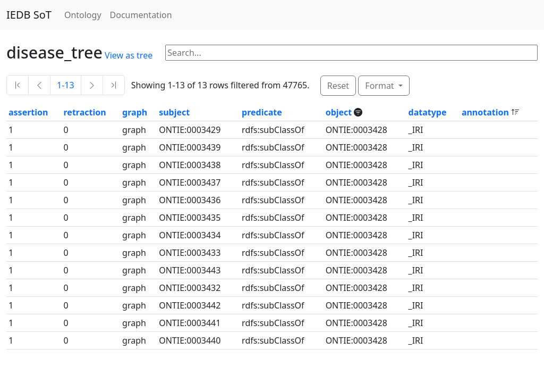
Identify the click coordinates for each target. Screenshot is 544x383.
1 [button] (10, 130)
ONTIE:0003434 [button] (189, 235)
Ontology (82, 15)
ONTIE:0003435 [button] (189, 217)
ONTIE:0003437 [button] (189, 182)
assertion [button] (28, 112)
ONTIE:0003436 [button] (189, 200)
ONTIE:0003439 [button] (189, 147)
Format (380, 85)
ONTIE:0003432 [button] (189, 288)
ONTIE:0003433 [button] (189, 253)
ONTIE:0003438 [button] (189, 165)
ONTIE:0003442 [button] (189, 305)
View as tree (128, 55)
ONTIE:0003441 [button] (189, 323)
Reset (338, 85)
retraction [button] (85, 112)
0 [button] (66, 130)
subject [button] (174, 112)
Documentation (141, 15)
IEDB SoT (29, 14)
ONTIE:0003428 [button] (356, 130)
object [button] (340, 112)
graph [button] (134, 112)
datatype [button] (428, 112)
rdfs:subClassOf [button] (273, 130)
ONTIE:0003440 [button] (189, 340)
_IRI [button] (416, 130)
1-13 (65, 85)
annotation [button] (486, 112)
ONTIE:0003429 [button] (189, 130)
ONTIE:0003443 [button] (189, 270)
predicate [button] (262, 112)
